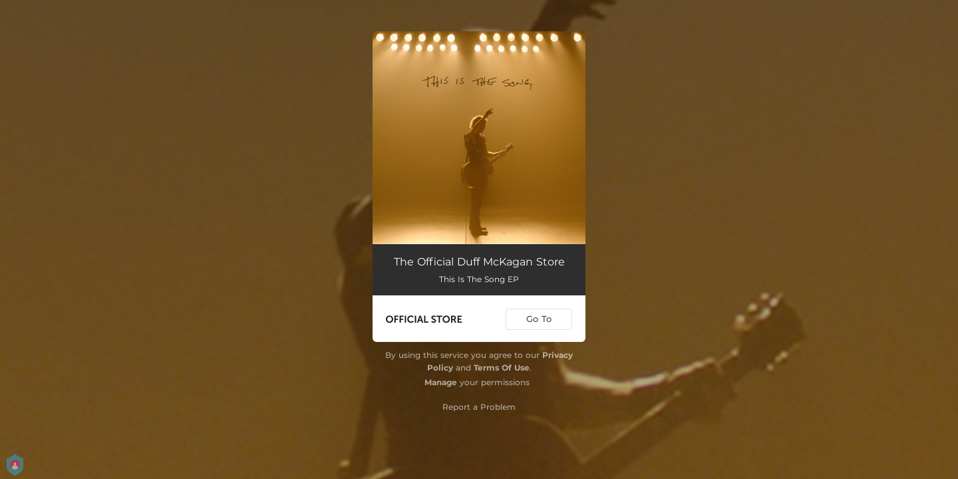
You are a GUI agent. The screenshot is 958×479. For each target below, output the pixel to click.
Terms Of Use (502, 368)
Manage (440, 382)
